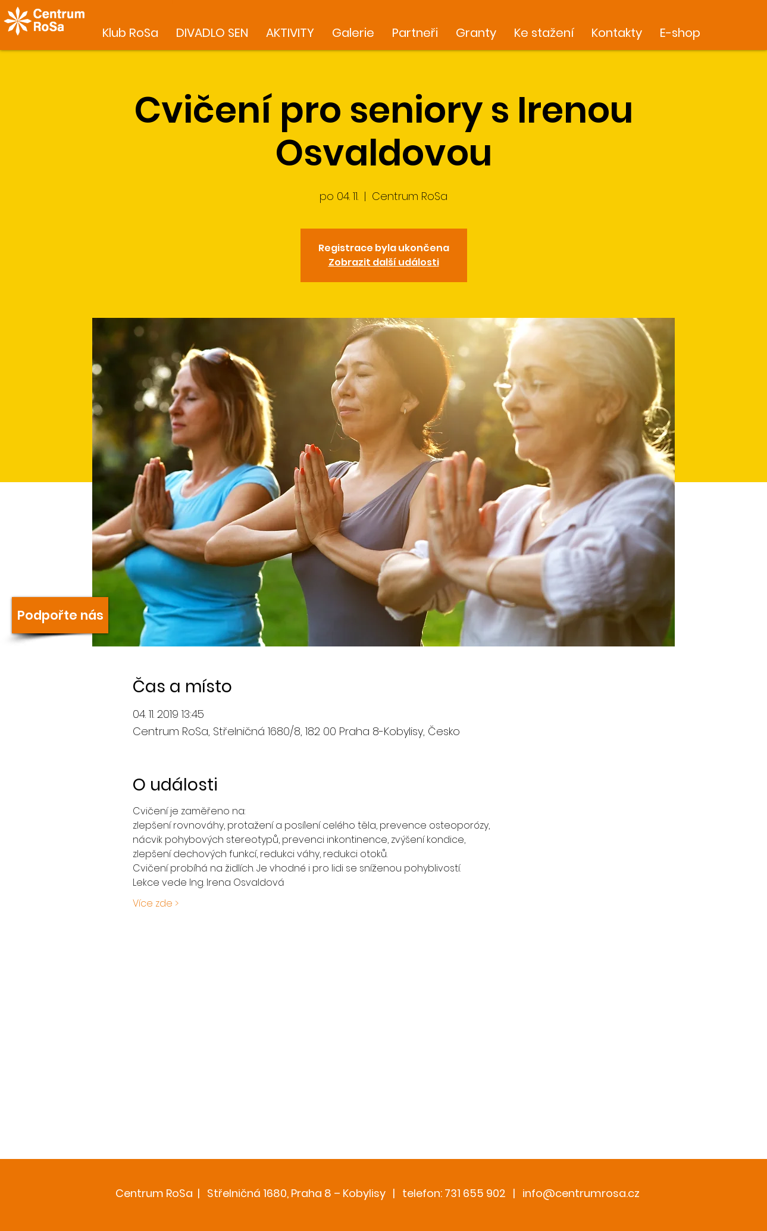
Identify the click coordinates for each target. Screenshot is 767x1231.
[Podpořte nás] (60, 615)
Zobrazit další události (383, 262)
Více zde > (156, 903)
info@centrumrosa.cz (581, 1193)
